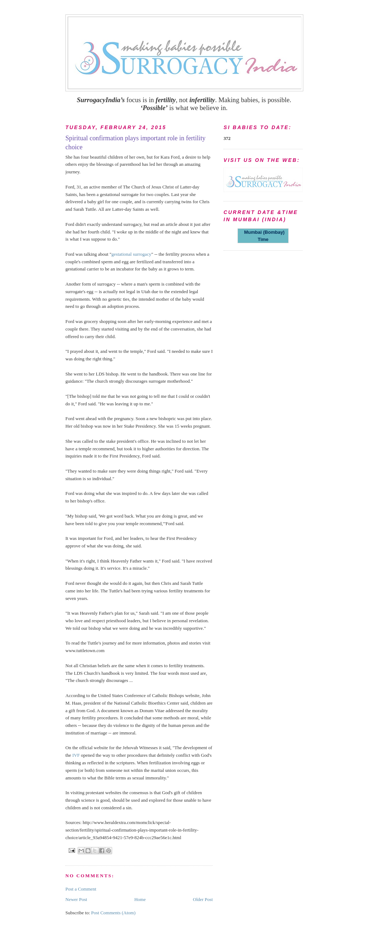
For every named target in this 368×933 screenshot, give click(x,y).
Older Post (203, 899)
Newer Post (76, 899)
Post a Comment (80, 889)
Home (140, 899)
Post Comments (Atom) (113, 912)
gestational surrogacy (131, 254)
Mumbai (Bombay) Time (263, 235)
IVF (76, 755)
